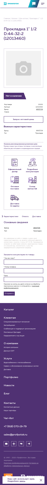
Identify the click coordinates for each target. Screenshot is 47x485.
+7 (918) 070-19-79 (15, 426)
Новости (9, 385)
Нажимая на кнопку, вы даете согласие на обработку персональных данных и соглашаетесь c (22, 286)
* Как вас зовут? (9, 258)
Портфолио (11, 377)
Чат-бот (9, 418)
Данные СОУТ (9, 351)
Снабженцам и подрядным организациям (20, 329)
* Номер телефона (10, 267)
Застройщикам (9, 325)
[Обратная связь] (33, 3)
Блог (7, 393)
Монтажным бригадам (12, 332)
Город (6, 275)
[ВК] (21, 443)
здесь (22, 481)
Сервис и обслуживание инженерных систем (21, 366)
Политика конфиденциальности (16, 463)
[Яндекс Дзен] (13, 443)
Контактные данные (11, 407)
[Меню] (42, 3)
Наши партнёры (10, 410)
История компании (11, 347)
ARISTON (39, 109)
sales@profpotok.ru (15, 434)
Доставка (7, 369)
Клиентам (10, 318)
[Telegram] (28, 443)
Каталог (9, 309)
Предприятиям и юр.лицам (14, 336)
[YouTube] (6, 443)
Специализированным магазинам (17, 322)
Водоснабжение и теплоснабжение (17, 362)
